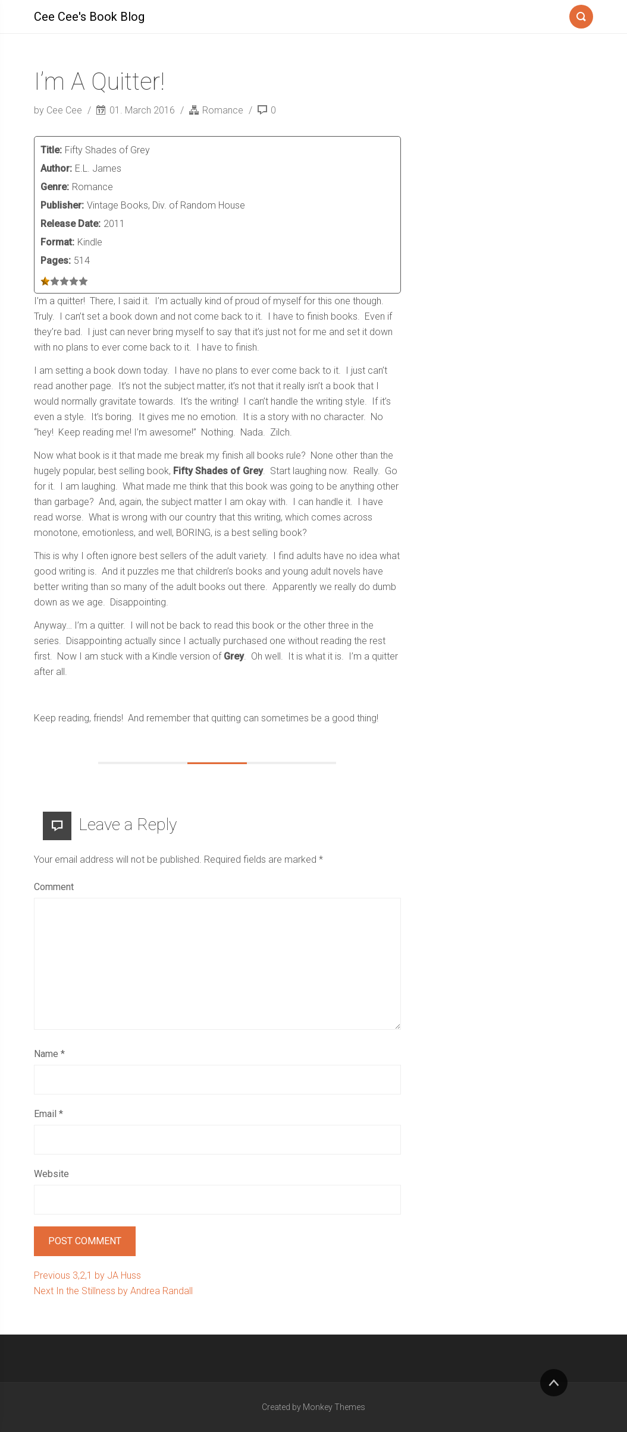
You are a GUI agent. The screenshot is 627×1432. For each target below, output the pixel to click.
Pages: (55, 260)
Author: (56, 168)
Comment (54, 886)
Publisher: (62, 205)
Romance (222, 110)
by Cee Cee (59, 110)
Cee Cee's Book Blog (89, 17)
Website (51, 1173)
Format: (57, 242)
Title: (51, 150)
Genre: (54, 187)
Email (48, 1113)
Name (49, 1053)
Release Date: (70, 223)
